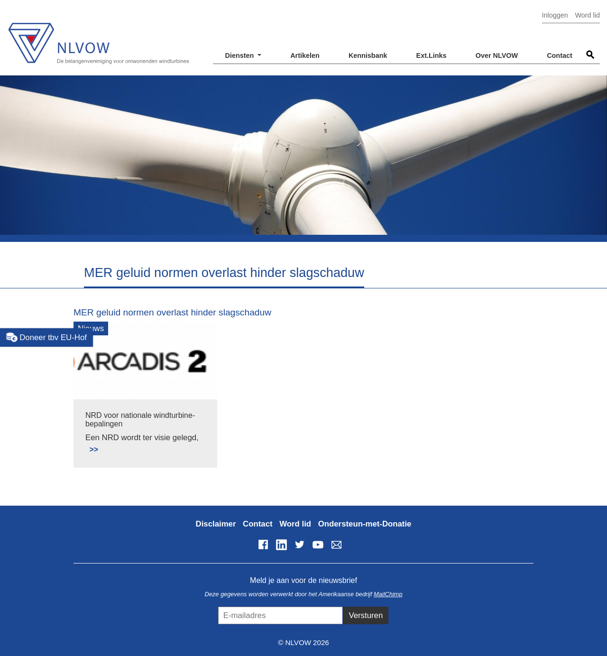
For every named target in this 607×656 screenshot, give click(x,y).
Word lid (587, 15)
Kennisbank (368, 55)
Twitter (300, 544)
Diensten (240, 55)
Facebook (263, 544)
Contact (559, 55)
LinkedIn (281, 544)
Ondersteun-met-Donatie (365, 523)
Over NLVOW (497, 55)
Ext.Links (431, 55)
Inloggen (555, 15)
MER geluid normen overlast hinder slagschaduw (172, 312)
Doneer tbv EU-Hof (46, 337)
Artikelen (305, 55)
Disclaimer (216, 523)
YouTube (318, 544)
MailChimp (388, 594)
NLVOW (98, 36)
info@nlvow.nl (336, 544)
